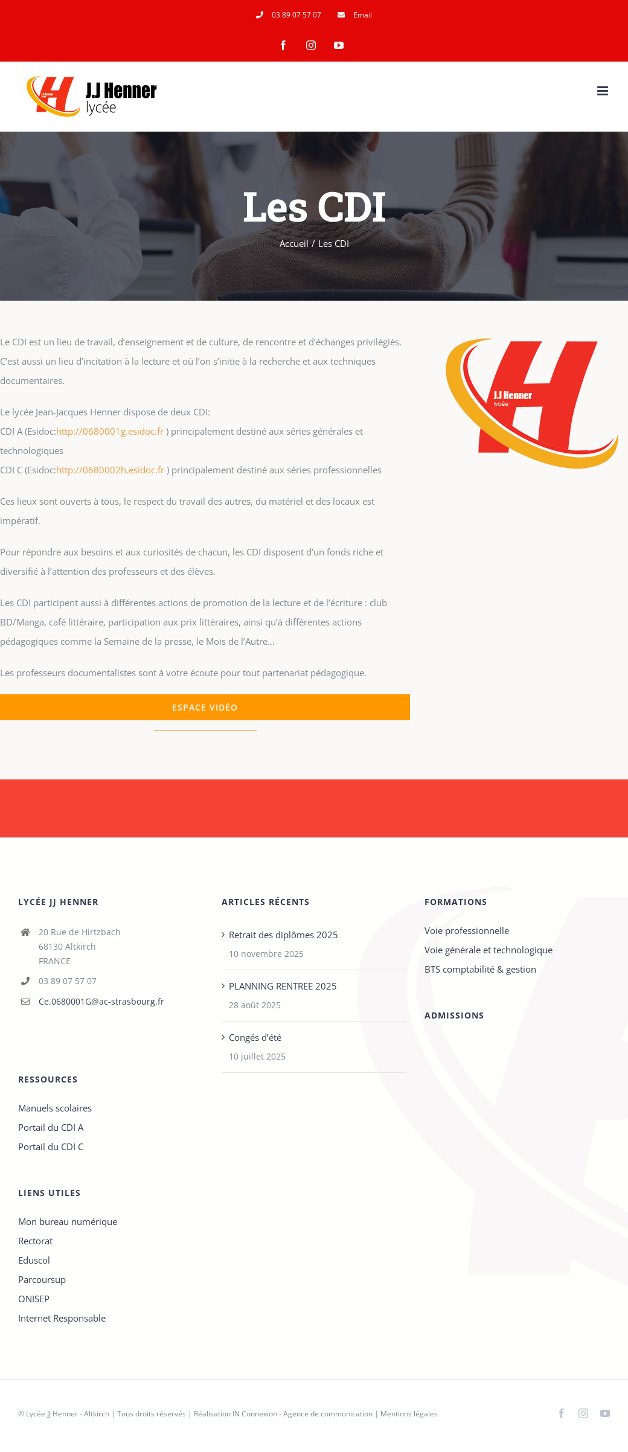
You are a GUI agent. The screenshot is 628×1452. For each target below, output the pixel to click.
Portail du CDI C (50, 1146)
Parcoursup (42, 1279)
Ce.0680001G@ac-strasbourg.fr (101, 1001)
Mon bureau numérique (67, 1221)
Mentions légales (409, 1414)
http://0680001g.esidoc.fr (110, 431)
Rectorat (35, 1241)
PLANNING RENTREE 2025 (283, 986)
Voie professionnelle (467, 930)
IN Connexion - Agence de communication (302, 1414)
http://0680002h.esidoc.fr (110, 470)
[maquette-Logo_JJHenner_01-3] (532, 311)
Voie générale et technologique (489, 950)
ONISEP (34, 1299)
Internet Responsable (62, 1318)
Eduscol (34, 1260)
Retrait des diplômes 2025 (283, 935)
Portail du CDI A (50, 1127)
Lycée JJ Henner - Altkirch (67, 1414)
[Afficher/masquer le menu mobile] (603, 91)
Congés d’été (255, 1037)
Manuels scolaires (55, 1108)
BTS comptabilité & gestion (480, 969)
